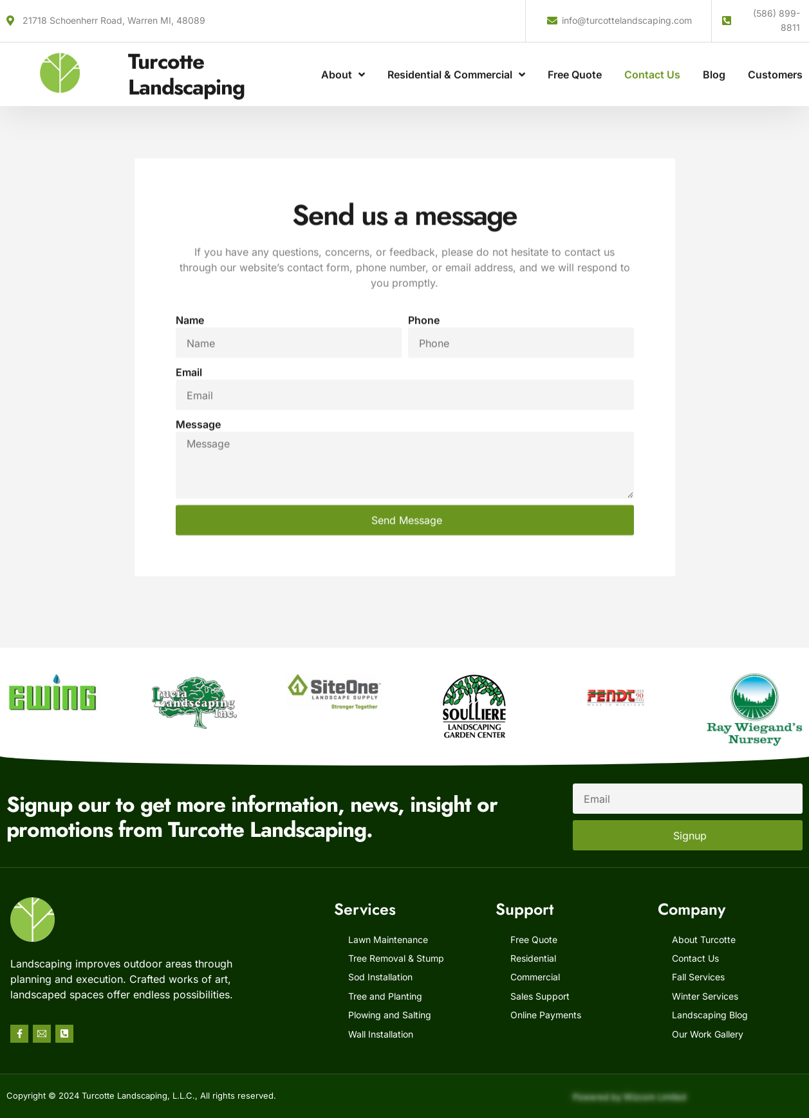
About (343, 62)
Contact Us (652, 62)
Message (198, 513)
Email (189, 461)
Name (190, 409)
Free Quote (575, 62)
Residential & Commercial (456, 62)
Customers (775, 62)
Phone (424, 409)
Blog (714, 62)
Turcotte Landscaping (186, 62)
